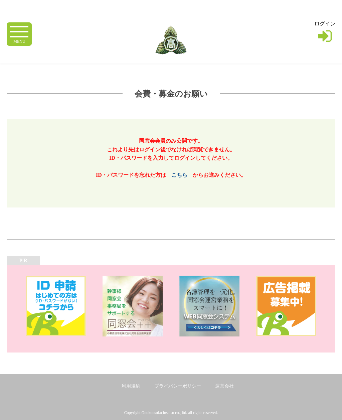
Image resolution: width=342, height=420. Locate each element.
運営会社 (224, 386)
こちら (179, 175)
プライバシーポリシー (177, 386)
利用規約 (131, 386)
